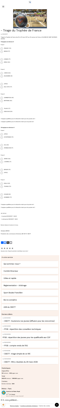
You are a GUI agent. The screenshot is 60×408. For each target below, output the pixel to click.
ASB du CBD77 (10, 307)
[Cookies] (3, 404)
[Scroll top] (57, 405)
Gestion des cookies (44, 406)
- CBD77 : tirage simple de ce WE (16, 354)
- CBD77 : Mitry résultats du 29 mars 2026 (20, 362)
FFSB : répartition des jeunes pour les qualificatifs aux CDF (26, 337)
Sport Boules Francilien (13, 293)
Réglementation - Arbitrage (15, 285)
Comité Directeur (11, 271)
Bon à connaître (10, 300)
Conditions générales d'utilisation (29, 406)
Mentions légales (14, 406)
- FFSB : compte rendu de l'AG (15, 346)
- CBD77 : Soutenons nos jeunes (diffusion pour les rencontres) (29, 321)
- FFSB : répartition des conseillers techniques (22, 329)
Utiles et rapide (10, 278)
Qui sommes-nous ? (12, 264)
